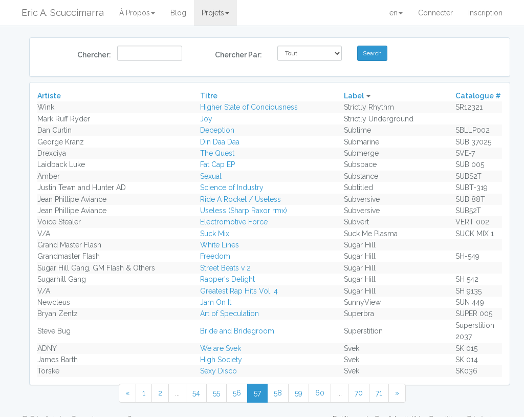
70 (359, 393)
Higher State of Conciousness (249, 107)
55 (216, 393)
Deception (217, 130)
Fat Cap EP (217, 164)
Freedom (215, 256)
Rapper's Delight (227, 279)
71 (379, 393)
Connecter (435, 13)
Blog (178, 13)
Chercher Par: (238, 55)
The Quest (217, 153)
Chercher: (93, 55)
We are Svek (220, 348)
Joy (206, 119)
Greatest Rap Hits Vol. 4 (239, 291)
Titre (208, 96)
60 (319, 393)
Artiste (49, 96)
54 (196, 393)
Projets (215, 13)
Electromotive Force (234, 222)
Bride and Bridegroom (237, 331)
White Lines (219, 245)
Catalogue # (478, 96)
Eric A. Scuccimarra (62, 12)
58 (278, 393)
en (396, 13)
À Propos (137, 13)
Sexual (211, 176)
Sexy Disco (218, 371)
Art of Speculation (229, 313)
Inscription (485, 13)
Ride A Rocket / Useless (240, 199)
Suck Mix (214, 234)
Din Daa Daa (219, 142)
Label (354, 96)
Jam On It (215, 302)
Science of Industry (232, 187)
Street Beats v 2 (225, 268)
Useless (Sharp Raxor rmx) (243, 210)
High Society (221, 360)
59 (298, 393)
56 (237, 393)
